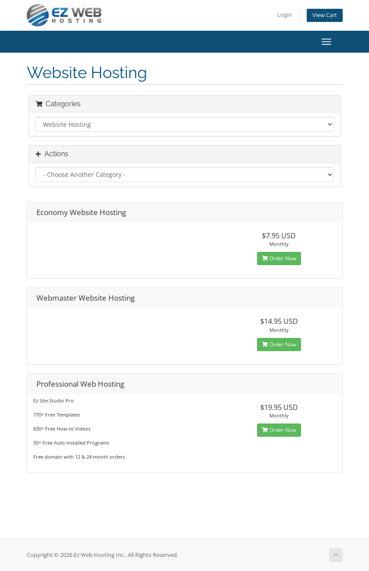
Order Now (279, 258)
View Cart (324, 15)
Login (284, 14)
